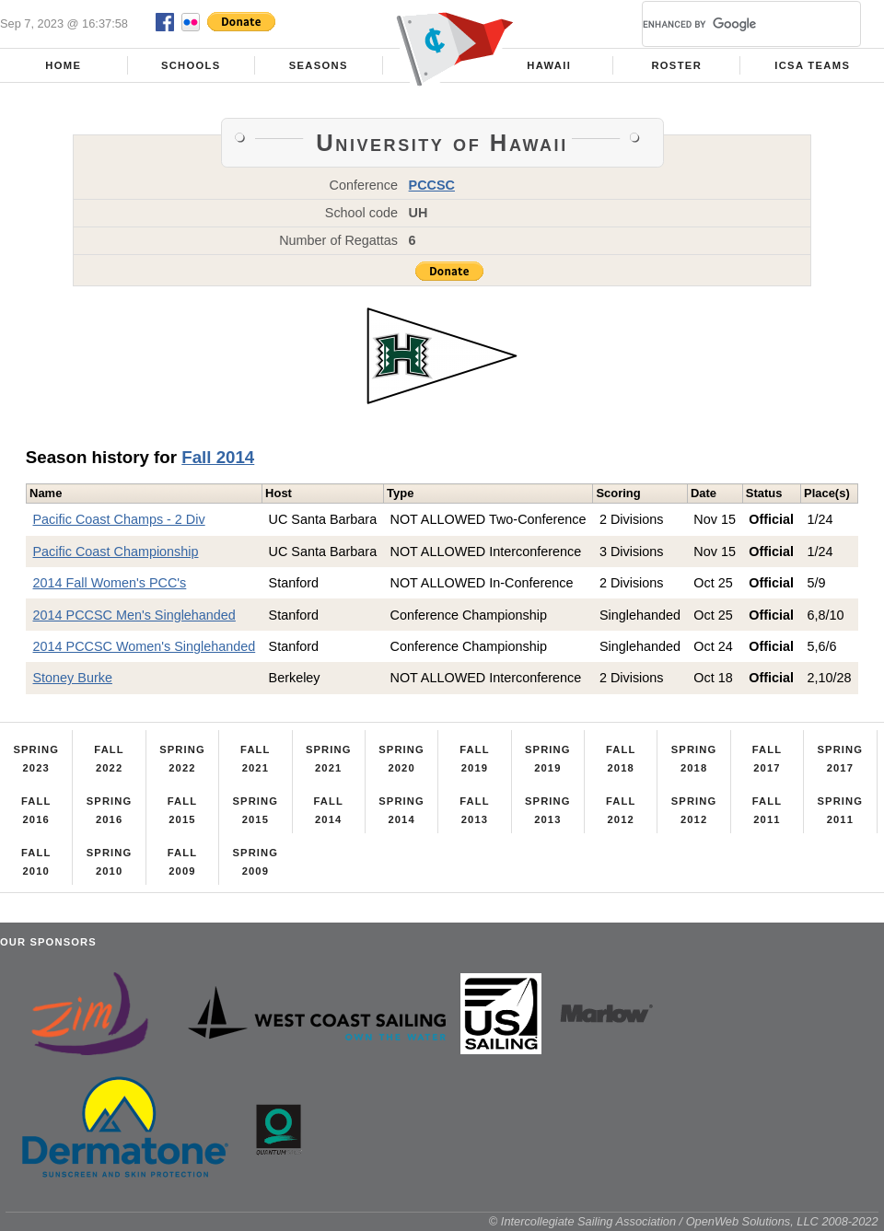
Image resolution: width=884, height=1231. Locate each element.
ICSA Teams (812, 65)
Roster (676, 65)
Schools (191, 65)
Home (63, 65)
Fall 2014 (217, 457)
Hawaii (549, 65)
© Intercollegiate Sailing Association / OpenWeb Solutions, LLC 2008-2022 (683, 1221)
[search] (729, 24)
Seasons (318, 65)
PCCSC (432, 185)
